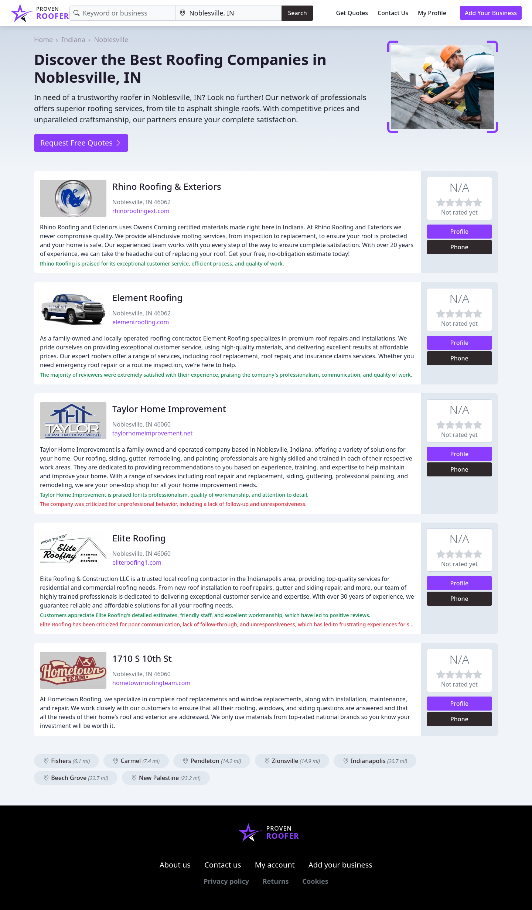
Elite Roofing (139, 538)
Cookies (315, 881)
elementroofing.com (140, 322)
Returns (276, 881)
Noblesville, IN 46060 (141, 424)
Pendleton (212, 761)
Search (297, 13)
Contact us (222, 865)
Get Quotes (352, 13)
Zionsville (292, 761)
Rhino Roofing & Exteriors (166, 186)
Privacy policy (226, 881)
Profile (459, 232)
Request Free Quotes (81, 143)
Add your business (340, 865)
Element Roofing (147, 297)
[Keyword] (122, 13)
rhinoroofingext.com (141, 211)
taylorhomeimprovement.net (152, 433)
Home (43, 39)
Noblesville (111, 39)
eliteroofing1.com (136, 562)
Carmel (136, 761)
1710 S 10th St (142, 658)
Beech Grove (75, 778)
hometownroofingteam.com (151, 683)
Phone (459, 247)
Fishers (66, 761)
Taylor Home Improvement (169, 409)
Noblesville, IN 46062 (141, 202)
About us (175, 865)
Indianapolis (375, 761)
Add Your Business (491, 13)
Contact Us (393, 13)
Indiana (73, 39)
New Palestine (166, 778)
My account (275, 865)
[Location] (228, 13)
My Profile (432, 13)
